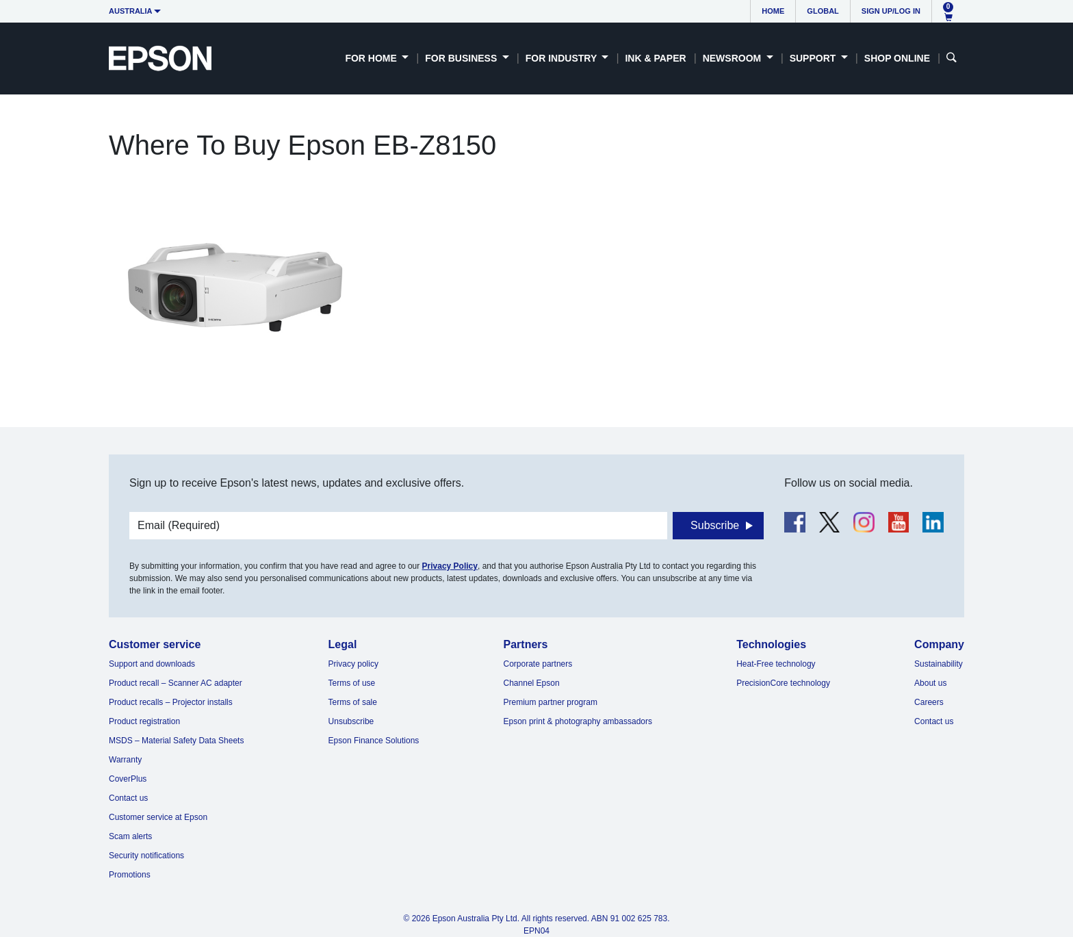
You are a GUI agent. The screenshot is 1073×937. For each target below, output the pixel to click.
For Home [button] (372, 58)
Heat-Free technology (775, 664)
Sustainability (938, 664)
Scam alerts (130, 836)
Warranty (125, 760)
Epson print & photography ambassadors (578, 721)
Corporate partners (538, 664)
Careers (929, 702)
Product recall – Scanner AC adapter (175, 683)
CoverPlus (127, 779)
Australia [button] (131, 11)
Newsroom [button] (733, 58)
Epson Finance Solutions (373, 740)
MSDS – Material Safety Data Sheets (176, 740)
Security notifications (146, 855)
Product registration (144, 721)
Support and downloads (152, 664)
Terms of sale (352, 702)
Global (822, 11)
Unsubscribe (351, 721)
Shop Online (897, 58)
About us (930, 683)
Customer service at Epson (158, 817)
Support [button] (814, 58)
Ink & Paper (655, 58)
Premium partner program (550, 702)
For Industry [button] (562, 58)
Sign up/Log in (891, 11)
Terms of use (352, 683)
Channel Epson (532, 683)
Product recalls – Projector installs (171, 702)
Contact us (128, 798)
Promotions (130, 875)
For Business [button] (462, 58)
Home (773, 11)
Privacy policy (353, 664)
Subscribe (714, 525)
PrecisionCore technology (783, 683)
